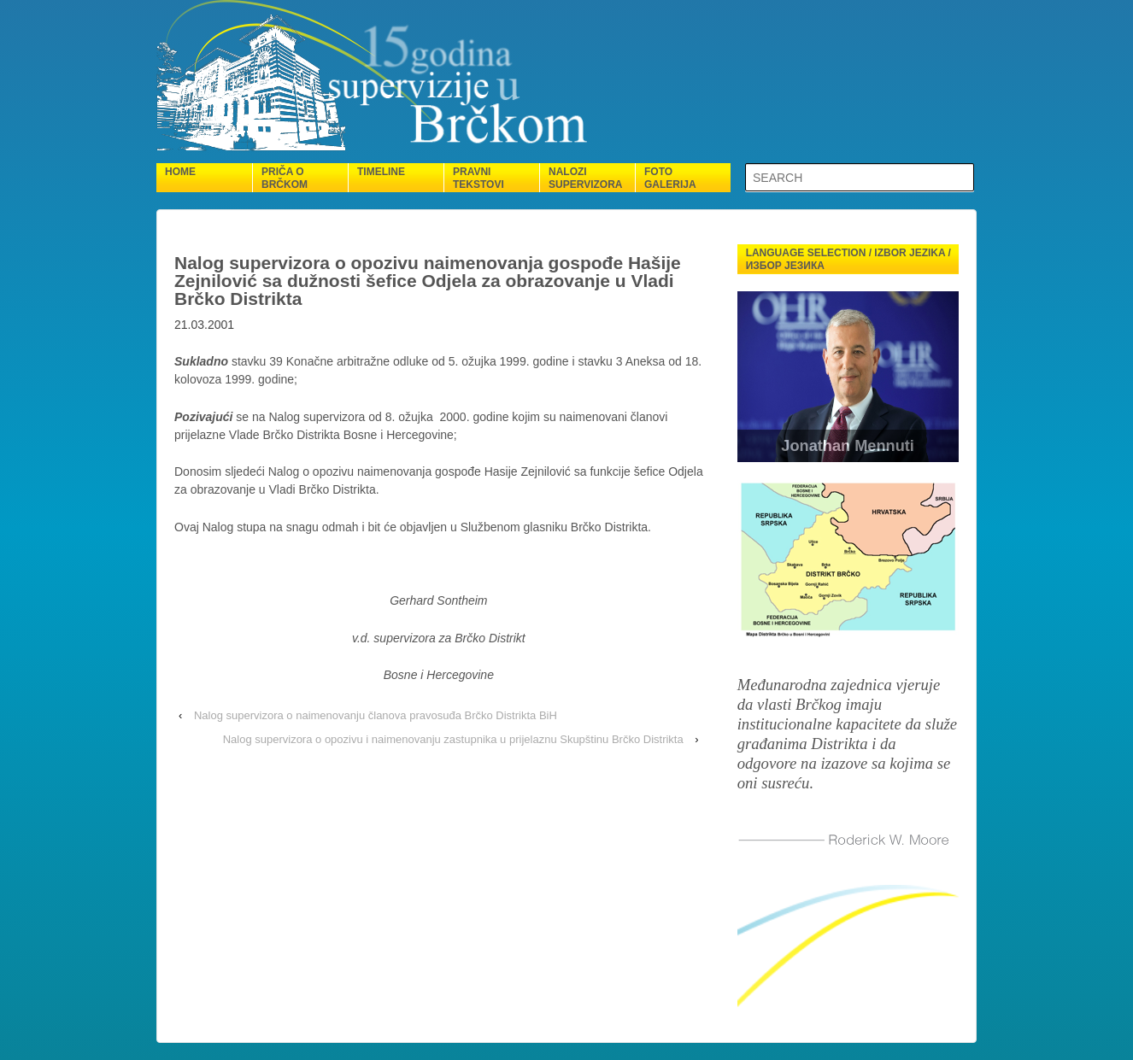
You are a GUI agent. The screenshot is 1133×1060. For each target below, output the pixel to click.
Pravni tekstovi (478, 178)
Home (180, 172)
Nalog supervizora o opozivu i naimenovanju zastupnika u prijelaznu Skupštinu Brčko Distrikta (453, 739)
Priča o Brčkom (284, 178)
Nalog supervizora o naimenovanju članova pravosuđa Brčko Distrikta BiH (375, 715)
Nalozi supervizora (585, 178)
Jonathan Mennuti (848, 446)
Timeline (381, 172)
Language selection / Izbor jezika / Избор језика (848, 259)
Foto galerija (670, 178)
